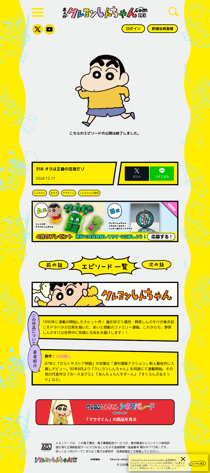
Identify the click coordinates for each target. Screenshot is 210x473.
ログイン (133, 28)
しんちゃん (39, 193)
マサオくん (69, 193)
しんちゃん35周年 (89, 193)
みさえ (54, 193)
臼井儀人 (63, 356)
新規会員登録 (162, 28)
